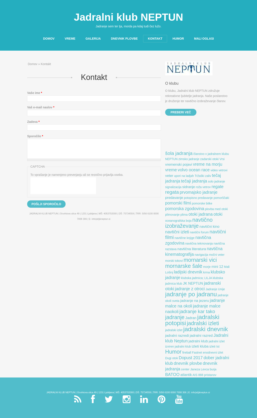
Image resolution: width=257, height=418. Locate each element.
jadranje (175, 317)
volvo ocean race (194, 169)
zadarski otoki (209, 159)
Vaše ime (34, 93)
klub (179, 283)
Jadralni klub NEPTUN (128, 17)
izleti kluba (200, 346)
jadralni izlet (217, 341)
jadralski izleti (203, 323)
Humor (178, 38)
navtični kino (209, 227)
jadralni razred (201, 336)
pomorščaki (221, 198)
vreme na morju (207, 164)
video (214, 170)
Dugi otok (171, 358)
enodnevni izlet (213, 352)
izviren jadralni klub (178, 346)
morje (207, 266)
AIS (195, 375)
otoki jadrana (200, 214)
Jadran (190, 318)
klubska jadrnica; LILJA (196, 278)
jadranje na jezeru (194, 301)
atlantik (186, 375)
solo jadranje (216, 181)
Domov (47, 39)
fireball (186, 352)
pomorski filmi (178, 203)
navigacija (201, 254)
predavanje (174, 198)
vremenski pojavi (178, 164)
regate (218, 186)
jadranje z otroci (190, 288)
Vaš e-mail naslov (40, 107)
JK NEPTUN (193, 283)
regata (172, 192)
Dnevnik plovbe (124, 38)
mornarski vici (200, 260)
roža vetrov (203, 187)
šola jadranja (179, 153)
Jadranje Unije (215, 289)
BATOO (172, 374)
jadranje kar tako (197, 311)
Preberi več (181, 112)
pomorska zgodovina (184, 208)
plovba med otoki (216, 209)
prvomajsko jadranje (198, 192)
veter (169, 176)
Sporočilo (35, 136)
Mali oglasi (204, 38)
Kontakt (155, 38)
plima (184, 214)
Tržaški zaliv (203, 176)
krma (206, 272)
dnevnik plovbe (188, 363)
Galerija (93, 38)
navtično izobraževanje (189, 223)
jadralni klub (198, 341)
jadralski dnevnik (205, 329)
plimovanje (172, 214)
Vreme (70, 38)
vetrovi (223, 170)
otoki (217, 214)
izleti (212, 346)
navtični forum (199, 232)
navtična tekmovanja (199, 243)
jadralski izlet (173, 330)
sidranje (188, 187)
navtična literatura (191, 249)
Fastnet (197, 352)
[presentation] (63, 185)
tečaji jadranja (194, 181)
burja (213, 369)
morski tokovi (174, 260)
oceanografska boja (178, 220)
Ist (217, 346)
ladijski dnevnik (188, 272)
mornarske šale (183, 266)
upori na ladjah (184, 176)
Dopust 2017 (191, 357)
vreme (171, 169)
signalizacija (173, 187)
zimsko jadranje (188, 159)
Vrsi (222, 159)
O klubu (172, 83)
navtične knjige (185, 238)
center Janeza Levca (195, 369)
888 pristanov (207, 375)
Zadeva (33, 121)
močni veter (216, 254)
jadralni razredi (177, 336)
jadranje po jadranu (191, 294)
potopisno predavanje (198, 198)
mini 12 (217, 267)
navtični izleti (177, 231)
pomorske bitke (202, 203)
